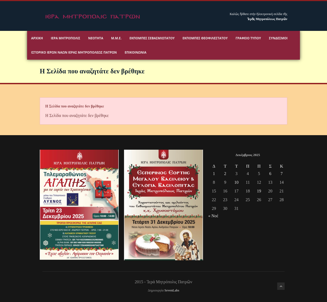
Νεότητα (95, 38)
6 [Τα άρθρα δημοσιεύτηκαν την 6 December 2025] (270, 173)
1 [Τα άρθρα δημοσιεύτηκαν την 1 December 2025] (214, 173)
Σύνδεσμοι (278, 38)
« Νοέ (213, 216)
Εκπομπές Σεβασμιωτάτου (152, 38)
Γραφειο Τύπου (248, 38)
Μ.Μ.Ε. (116, 38)
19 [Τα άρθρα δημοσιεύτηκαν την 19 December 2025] (259, 191)
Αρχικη (37, 38)
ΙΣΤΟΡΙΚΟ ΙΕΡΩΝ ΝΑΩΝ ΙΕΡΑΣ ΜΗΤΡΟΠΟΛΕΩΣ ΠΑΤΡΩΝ (74, 52)
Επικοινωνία (135, 52)
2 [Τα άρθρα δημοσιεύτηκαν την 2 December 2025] (225, 173)
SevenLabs (172, 290)
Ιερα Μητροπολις (65, 38)
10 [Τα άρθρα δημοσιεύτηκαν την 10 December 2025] (236, 182)
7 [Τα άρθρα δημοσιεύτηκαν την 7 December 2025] (281, 173)
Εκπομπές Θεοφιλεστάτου (204, 38)
